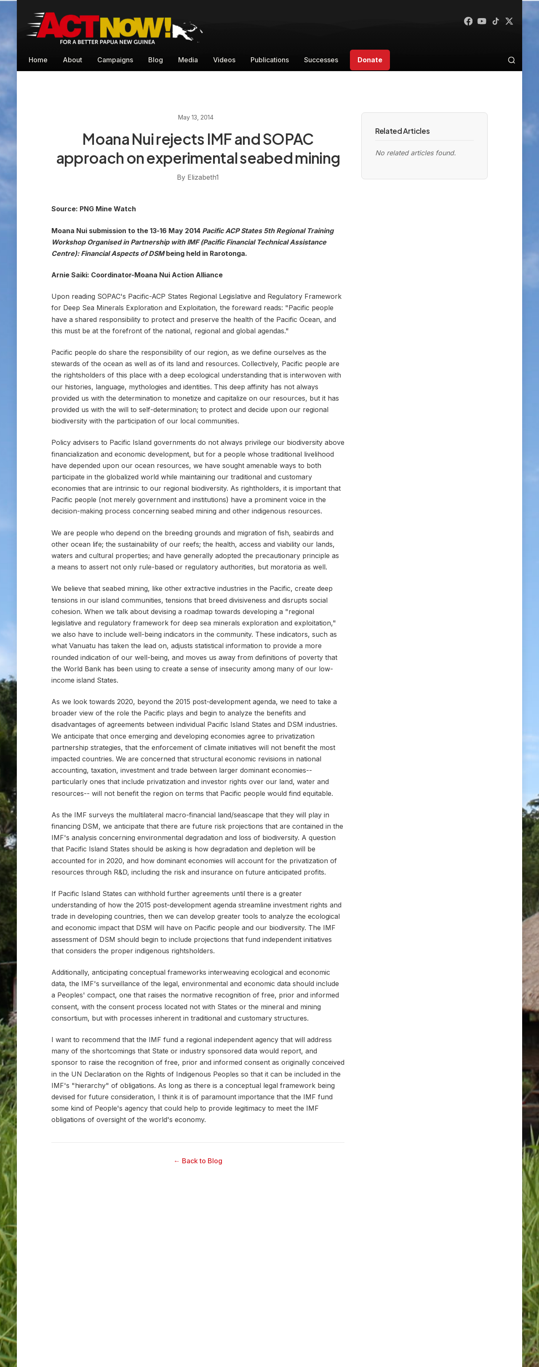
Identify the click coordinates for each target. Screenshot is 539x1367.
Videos (224, 60)
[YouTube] (478, 22)
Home (38, 60)
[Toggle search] (511, 60)
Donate (370, 60)
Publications (270, 60)
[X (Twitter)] (509, 22)
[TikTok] (493, 22)
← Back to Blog (197, 1161)
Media (188, 60)
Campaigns (115, 60)
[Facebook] (463, 22)
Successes (321, 60)
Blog (155, 60)
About (72, 60)
